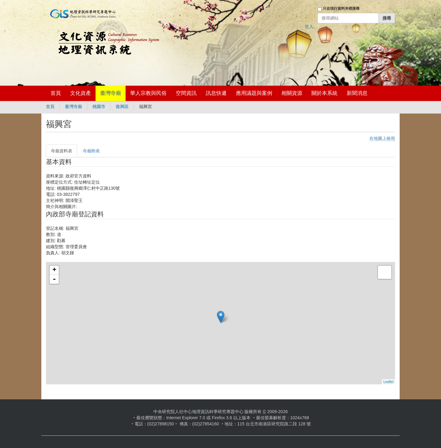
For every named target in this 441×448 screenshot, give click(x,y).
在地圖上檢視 (382, 138)
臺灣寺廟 (110, 93)
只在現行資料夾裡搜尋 (341, 8)
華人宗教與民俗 (148, 93)
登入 (309, 26)
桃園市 (98, 106)
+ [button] (54, 270)
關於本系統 (324, 93)
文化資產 (80, 93)
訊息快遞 (216, 93)
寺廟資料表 (61, 150)
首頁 (56, 93)
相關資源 (291, 93)
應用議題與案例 (254, 93)
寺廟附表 (91, 150)
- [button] (54, 279)
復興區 (122, 106)
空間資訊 (186, 93)
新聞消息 (357, 93)
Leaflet (388, 381)
